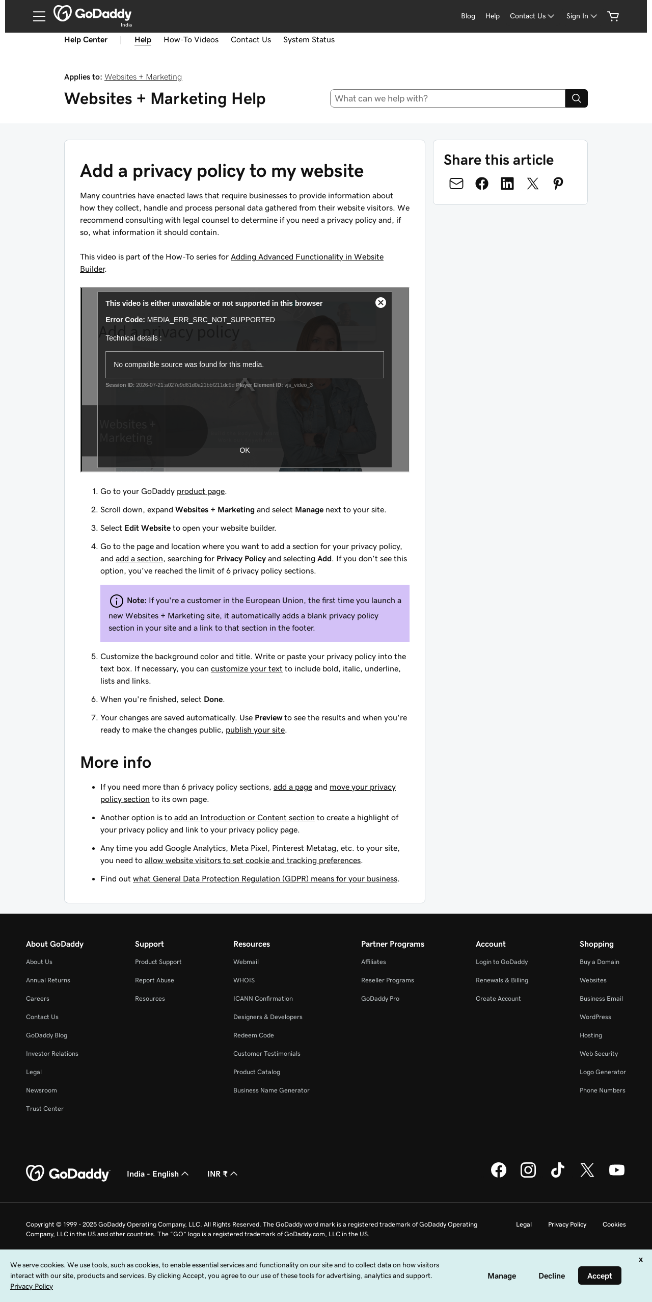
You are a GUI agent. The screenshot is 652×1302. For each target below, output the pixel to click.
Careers (37, 998)
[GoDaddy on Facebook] (499, 1176)
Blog (468, 15)
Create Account (498, 998)
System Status (309, 39)
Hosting (591, 1035)
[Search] (576, 98)
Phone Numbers (603, 1090)
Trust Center (45, 1108)
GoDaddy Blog (46, 1035)
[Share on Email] (456, 183)
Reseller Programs (387, 980)
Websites (593, 980)
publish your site (255, 729)
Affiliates (373, 961)
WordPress (595, 1016)
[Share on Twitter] (533, 183)
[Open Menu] (35, 16)
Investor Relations (52, 1053)
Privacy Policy (567, 1224)
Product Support (158, 961)
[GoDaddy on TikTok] (558, 1176)
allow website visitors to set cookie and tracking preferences (253, 860)
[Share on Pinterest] (558, 183)
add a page (293, 787)
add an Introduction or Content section (244, 817)
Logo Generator (603, 1072)
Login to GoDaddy (502, 961)
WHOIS (244, 980)
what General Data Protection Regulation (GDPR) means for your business (265, 878)
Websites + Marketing (143, 76)
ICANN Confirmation (263, 998)
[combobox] (448, 98)
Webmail (246, 961)
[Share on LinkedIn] (507, 183)
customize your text (247, 668)
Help (492, 15)
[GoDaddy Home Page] (68, 1173)
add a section (139, 558)
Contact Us (251, 39)
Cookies (614, 1224)
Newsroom (41, 1090)
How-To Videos (191, 39)
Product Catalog (256, 1072)
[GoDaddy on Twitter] (587, 1176)
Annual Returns (48, 980)
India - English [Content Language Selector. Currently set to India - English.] (159, 1173)
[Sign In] (582, 16)
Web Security (599, 1053)
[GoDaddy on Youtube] (617, 1176)
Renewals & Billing (502, 980)
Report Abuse (154, 980)
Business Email (601, 998)
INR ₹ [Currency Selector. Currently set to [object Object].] (223, 1173)
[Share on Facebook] (482, 183)
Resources (150, 998)
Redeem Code (253, 1035)
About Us (39, 961)
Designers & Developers (268, 1016)
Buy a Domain (599, 961)
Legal (34, 1072)
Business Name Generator (271, 1090)
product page (201, 491)
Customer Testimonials (267, 1053)
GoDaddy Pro (380, 998)
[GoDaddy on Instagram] (528, 1176)
